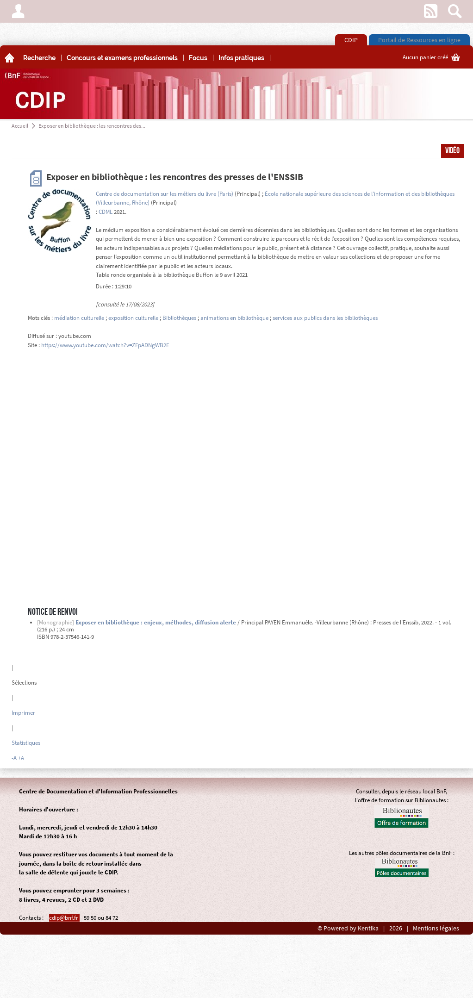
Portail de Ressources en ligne (419, 40)
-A (14, 758)
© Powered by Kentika (348, 928)
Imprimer (23, 713)
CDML (105, 212)
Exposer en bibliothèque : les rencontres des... (91, 125)
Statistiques (26, 743)
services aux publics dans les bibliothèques (325, 318)
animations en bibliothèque (234, 318)
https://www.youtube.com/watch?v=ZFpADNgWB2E (105, 345)
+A (21, 758)
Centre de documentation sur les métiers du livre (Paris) (164, 194)
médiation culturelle (79, 318)
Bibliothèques (179, 318)
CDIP (351, 40)
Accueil (20, 125)
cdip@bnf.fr (64, 918)
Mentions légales (436, 928)
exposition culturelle (133, 318)
